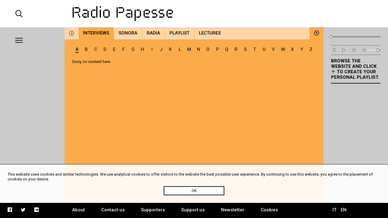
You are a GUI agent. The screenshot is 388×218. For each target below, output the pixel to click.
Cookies (269, 210)
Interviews (96, 33)
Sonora (128, 33)
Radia (153, 33)
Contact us (113, 210)
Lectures (210, 33)
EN (343, 210)
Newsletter (232, 210)
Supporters (153, 210)
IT (334, 210)
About (78, 210)
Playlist (179, 33)
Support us (193, 210)
